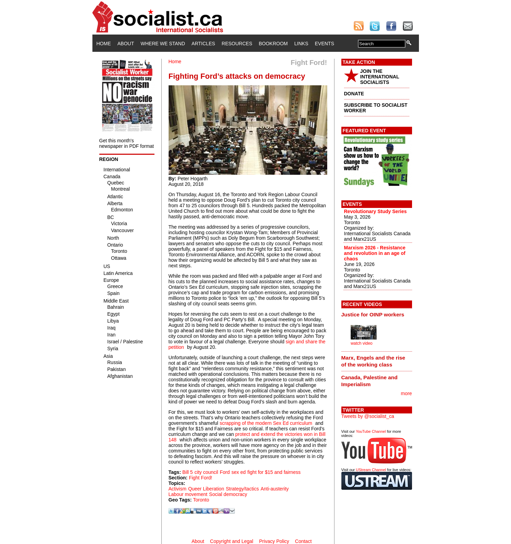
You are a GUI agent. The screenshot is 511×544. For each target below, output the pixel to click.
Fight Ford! (200, 477)
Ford (225, 472)
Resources (237, 43)
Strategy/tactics (242, 488)
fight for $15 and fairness (274, 472)
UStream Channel (371, 470)
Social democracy (228, 494)
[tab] (376, 314)
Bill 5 (187, 472)
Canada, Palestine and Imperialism (369, 380)
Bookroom (273, 43)
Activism (178, 488)
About (126, 43)
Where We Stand (163, 43)
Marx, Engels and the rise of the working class (373, 361)
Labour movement (188, 494)
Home (104, 43)
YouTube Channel (371, 431)
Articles (203, 43)
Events (324, 43)
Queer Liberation (206, 488)
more (406, 393)
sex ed (238, 472)
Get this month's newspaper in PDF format (126, 143)
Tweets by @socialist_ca (367, 416)
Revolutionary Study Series (375, 211)
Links (301, 43)
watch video (361, 343)
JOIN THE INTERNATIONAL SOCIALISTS (379, 76)
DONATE (354, 93)
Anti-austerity (275, 488)
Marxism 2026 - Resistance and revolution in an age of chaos (374, 253)
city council (206, 472)
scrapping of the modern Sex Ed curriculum (266, 423)
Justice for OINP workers (372, 314)
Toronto (201, 500)
